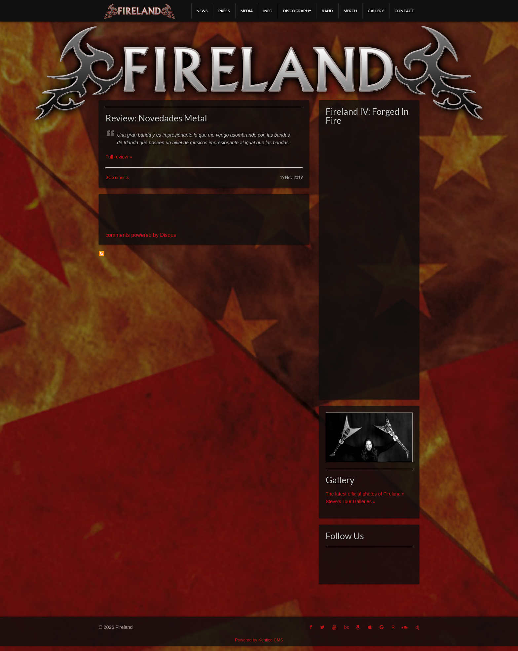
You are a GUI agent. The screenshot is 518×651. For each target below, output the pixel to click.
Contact (404, 10)
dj (417, 627)
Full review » (118, 156)
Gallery (376, 10)
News (202, 10)
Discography (297, 10)
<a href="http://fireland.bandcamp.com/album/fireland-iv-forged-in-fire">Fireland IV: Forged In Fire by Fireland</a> (369, 260)
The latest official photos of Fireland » (365, 494)
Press (224, 10)
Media (246, 10)
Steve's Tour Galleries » (351, 501)
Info (268, 10)
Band (327, 10)
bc (346, 627)
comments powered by (140, 235)
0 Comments (117, 177)
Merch (350, 10)
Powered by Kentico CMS (259, 639)
